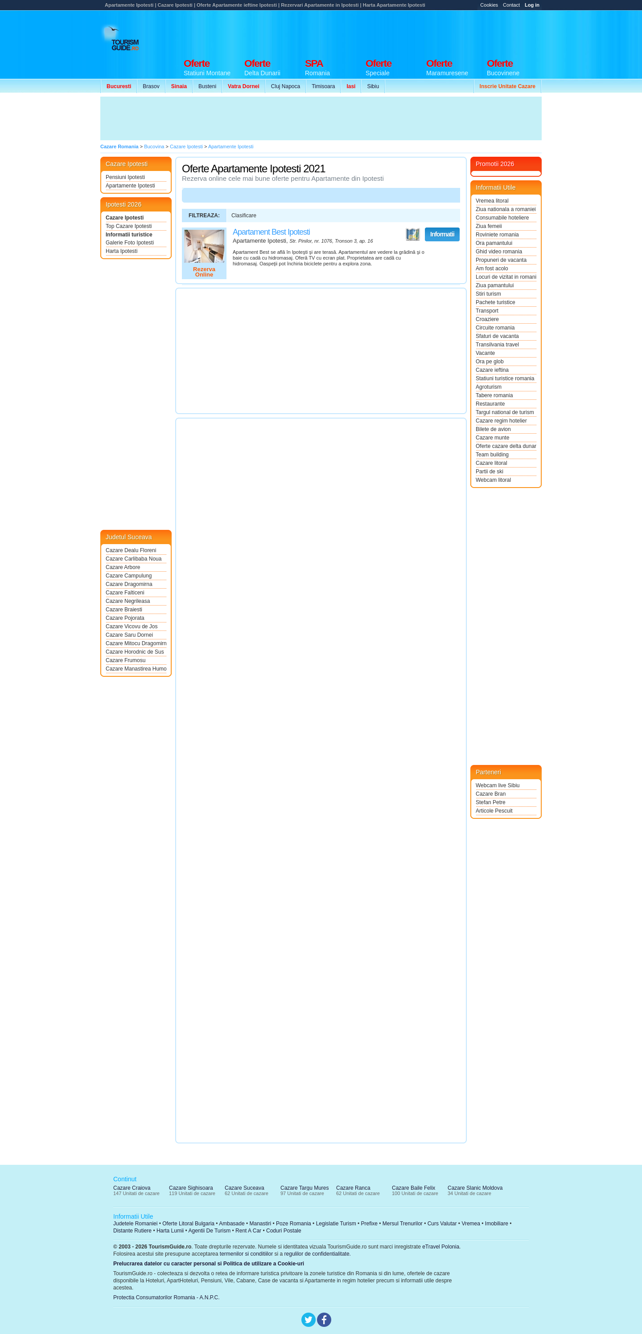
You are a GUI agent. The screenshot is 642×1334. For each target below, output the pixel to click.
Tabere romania (494, 395)
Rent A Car (248, 1231)
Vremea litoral (492, 201)
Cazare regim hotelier (501, 421)
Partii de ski (489, 471)
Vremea (470, 1223)
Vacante (485, 353)
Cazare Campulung (129, 576)
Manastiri (260, 1223)
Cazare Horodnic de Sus (135, 652)
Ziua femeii (489, 226)
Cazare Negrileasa (128, 601)
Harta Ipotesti (121, 251)
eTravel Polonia (440, 1247)
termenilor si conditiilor (246, 1254)
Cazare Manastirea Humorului (136, 669)
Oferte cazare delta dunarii (506, 446)
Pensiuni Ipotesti (125, 177)
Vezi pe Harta (413, 235)
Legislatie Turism (336, 1223)
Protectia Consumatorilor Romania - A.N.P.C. (166, 1297)
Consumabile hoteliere (502, 218)
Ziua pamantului (495, 285)
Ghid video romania (499, 251)
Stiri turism (488, 294)
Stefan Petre (491, 802)
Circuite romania (495, 328)
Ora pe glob (490, 361)
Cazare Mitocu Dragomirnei (136, 643)
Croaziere (487, 319)
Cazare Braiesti (124, 609)
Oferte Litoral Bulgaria (188, 1223)
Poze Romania (293, 1223)
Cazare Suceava (244, 1188)
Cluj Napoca (285, 86)
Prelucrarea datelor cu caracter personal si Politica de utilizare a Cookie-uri (208, 1264)
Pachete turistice (495, 302)
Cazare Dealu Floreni (131, 550)
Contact (511, 5)
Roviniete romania (497, 235)
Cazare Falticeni (125, 593)
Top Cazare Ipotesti (129, 226)
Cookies (489, 5)
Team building (492, 454)
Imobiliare (496, 1223)
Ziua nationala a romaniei (506, 209)
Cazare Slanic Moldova (475, 1188)
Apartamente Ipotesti (130, 186)
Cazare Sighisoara (191, 1188)
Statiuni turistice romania (505, 378)
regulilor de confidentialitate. (317, 1254)
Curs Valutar (442, 1223)
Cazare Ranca (353, 1188)
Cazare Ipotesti (125, 218)
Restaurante (490, 404)
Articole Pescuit (494, 811)
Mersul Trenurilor (403, 1223)
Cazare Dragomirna (129, 584)
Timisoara (323, 86)
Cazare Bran (491, 794)
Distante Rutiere (132, 1231)
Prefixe (369, 1223)
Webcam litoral (493, 480)
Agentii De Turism (210, 1231)
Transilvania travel (497, 345)
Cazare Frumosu (125, 660)
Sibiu (373, 86)
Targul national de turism (505, 412)
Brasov (151, 86)
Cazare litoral (491, 463)
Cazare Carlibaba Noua (133, 559)
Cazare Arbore (123, 567)
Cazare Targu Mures (304, 1188)
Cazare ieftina (492, 370)
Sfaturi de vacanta (497, 336)
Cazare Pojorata (125, 618)
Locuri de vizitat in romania (506, 277)
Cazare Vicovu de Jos (132, 626)
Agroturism (489, 387)
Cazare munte (492, 438)
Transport (487, 311)
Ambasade (231, 1223)
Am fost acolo (492, 268)
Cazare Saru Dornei (129, 635)
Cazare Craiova (131, 1188)
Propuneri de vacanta (501, 260)
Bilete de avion (493, 429)
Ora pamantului (494, 243)
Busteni (207, 86)
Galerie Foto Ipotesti (130, 243)
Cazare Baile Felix (413, 1188)
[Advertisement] (379, 32)
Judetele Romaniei (135, 1223)
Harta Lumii (170, 1231)
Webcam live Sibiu (497, 785)
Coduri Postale (283, 1231)
